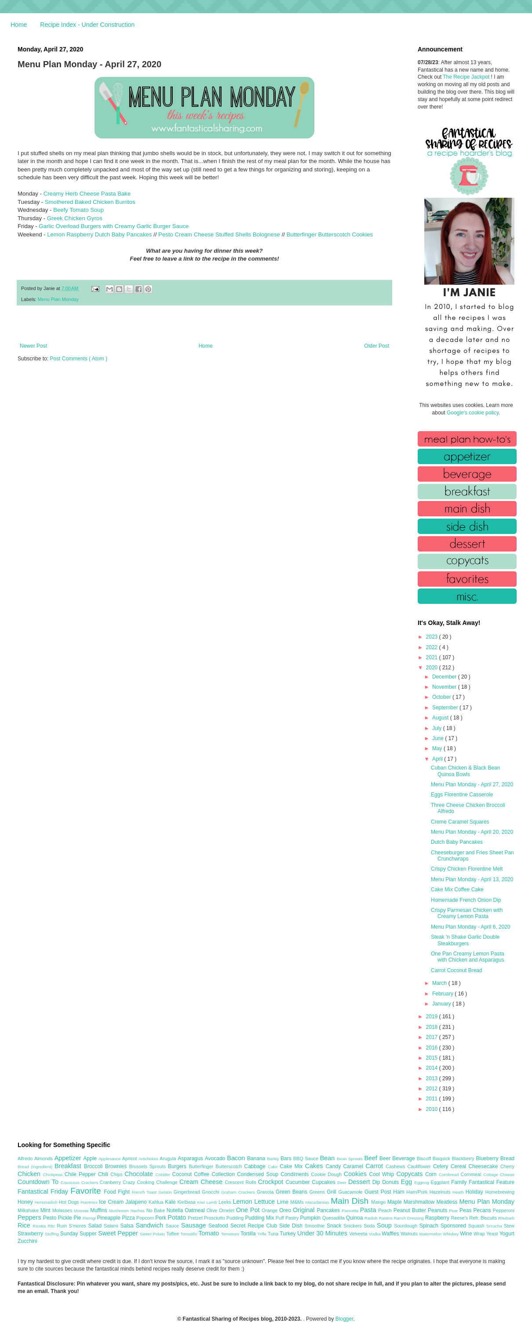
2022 (432, 647)
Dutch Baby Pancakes (457, 842)
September (445, 707)
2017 (432, 1037)
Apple (90, 1158)
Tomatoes (230, 1233)
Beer (385, 1158)
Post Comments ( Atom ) (78, 359)
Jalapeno (137, 1202)
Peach (385, 1210)
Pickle (65, 1218)
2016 (432, 1048)
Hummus (89, 1202)
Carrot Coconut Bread (456, 970)
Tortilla (248, 1234)
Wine (467, 1234)
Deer (342, 1182)
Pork (161, 1218)
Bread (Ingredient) (36, 1166)
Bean (328, 1158)
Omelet (227, 1210)
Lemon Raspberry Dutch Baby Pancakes (99, 234)
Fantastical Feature (491, 1182)
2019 (432, 1016)
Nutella (176, 1210)
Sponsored (454, 1226)
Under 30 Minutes (323, 1233)
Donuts (391, 1182)
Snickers (353, 1225)
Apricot (130, 1158)
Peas (466, 1210)
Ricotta (40, 1226)
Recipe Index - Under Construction (87, 24)
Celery (442, 1166)
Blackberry (464, 1158)
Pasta (369, 1209)
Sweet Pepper (119, 1233)
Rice (25, 1225)
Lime (283, 1202)
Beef (371, 1158)
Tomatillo (189, 1233)
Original (305, 1209)
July (437, 728)
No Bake (156, 1210)
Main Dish (351, 1201)
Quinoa (355, 1218)
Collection (224, 1174)
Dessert (360, 1181)
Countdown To (39, 1181)
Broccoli (94, 1166)
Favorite (87, 1190)
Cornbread (450, 1174)
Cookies (356, 1173)
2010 (432, 1109)
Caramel (354, 1166)
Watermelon (431, 1233)
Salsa (128, 1226)
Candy (334, 1166)
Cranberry (111, 1182)
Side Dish (292, 1226)
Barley (274, 1158)
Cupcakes (324, 1182)
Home (19, 24)
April (438, 759)
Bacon (237, 1158)
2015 (432, 1058)
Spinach (430, 1226)
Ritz (52, 1226)
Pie (78, 1218)
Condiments (296, 1174)
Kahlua (157, 1202)
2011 (432, 1099)
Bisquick (442, 1158)
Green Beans (293, 1192)
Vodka (375, 1233)
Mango (379, 1202)
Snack (335, 1226)
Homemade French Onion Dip (466, 900)
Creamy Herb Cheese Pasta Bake (87, 193)
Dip (377, 1182)
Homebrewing (499, 1192)
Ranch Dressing (409, 1218)
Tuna (274, 1233)
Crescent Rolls (241, 1182)
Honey (26, 1202)
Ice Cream (112, 1202)
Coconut (183, 1174)
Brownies (117, 1166)
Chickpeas (54, 1174)
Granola (266, 1192)
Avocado (216, 1158)
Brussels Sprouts (148, 1166)
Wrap (480, 1233)
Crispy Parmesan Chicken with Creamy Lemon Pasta (467, 913)
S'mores (78, 1225)
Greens (318, 1192)
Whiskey (451, 1233)
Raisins (386, 1218)
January (442, 1004)
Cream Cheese (202, 1181)
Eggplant (440, 1182)
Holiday (475, 1192)
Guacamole (351, 1192)
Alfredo (26, 1158)
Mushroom (120, 1210)
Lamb (213, 1202)
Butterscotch (229, 1166)
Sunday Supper (79, 1234)
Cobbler (164, 1174)
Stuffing (52, 1233)
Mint (46, 1210)
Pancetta (351, 1210)
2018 (432, 1027)
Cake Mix (292, 1166)
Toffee (173, 1233)
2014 (432, 1068)
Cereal (460, 1166)
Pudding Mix (260, 1218)
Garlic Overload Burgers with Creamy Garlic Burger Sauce (114, 226)
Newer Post (33, 346)
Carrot (375, 1165)
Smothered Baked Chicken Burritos (90, 202)
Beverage (404, 1158)
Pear (454, 1210)
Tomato (209, 1233)
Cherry (507, 1166)
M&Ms (297, 1202)
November (445, 687)
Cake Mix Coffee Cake (457, 889)
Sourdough (406, 1225)
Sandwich (150, 1225)
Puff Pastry (288, 1217)
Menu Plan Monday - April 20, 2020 (472, 832)
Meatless (448, 1202)
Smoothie (316, 1225)
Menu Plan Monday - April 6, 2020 (470, 927)
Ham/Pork (417, 1192)
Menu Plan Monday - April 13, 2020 (472, 879)
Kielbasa (187, 1202)
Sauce (173, 1225)
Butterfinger (202, 1166)
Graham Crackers (239, 1192)
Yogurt (506, 1234)
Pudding (235, 1217)
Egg (408, 1181)
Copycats (410, 1173)
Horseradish (47, 1202)
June (438, 738)
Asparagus (191, 1158)
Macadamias (318, 1202)
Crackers (90, 1182)
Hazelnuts (441, 1192)
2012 (432, 1089)
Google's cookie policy (473, 413)
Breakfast (69, 1165)
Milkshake (29, 1210)
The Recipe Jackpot (467, 77)
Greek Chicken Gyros (74, 218)
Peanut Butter (411, 1210)
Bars (287, 1158)
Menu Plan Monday (58, 299)
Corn (432, 1174)
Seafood (219, 1226)
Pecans (483, 1210)
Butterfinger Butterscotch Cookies (330, 234)
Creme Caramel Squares (460, 822)
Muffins (99, 1210)
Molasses (63, 1210)
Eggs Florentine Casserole (462, 795)
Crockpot (272, 1181)
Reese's (460, 1217)
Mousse (82, 1210)
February (443, 994)
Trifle (262, 1233)
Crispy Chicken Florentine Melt (467, 869)
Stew (509, 1225)
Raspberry (438, 1218)
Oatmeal (196, 1210)
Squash (477, 1225)
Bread (507, 1158)
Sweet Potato (153, 1233)
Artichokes (149, 1158)
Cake (274, 1166)
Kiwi (202, 1202)
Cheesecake (484, 1166)
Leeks (226, 1202)
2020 (432, 668)
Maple (395, 1202)
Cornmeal (472, 1174)
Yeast (492, 1233)
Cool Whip (382, 1174)
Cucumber (298, 1182)
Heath (459, 1192)
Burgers (178, 1166)
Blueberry (488, 1158)
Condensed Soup (259, 1174)
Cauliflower (420, 1166)
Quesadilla (334, 1217)
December (445, 677)
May (438, 748)
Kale (171, 1202)
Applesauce (110, 1158)
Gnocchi (211, 1192)
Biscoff (425, 1158)
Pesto (50, 1218)
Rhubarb (506, 1218)
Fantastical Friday (44, 1191)
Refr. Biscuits (483, 1217)
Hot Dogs (69, 1202)
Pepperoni (503, 1210)
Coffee (202, 1174)
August (441, 718)
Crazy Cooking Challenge (151, 1182)
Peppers (30, 1217)
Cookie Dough (327, 1174)
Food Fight (117, 1192)
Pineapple (109, 1218)
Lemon (243, 1201)
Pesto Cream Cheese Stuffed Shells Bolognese (219, 234)
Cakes (315, 1165)
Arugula (169, 1158)
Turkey (288, 1234)
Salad (96, 1226)
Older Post (376, 346)
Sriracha (495, 1226)
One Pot (249, 1209)
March (440, 983)
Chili (104, 1174)
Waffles (391, 1234)
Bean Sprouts (350, 1158)
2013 (432, 1078)
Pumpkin (311, 1218)
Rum (63, 1225)
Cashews (396, 1166)
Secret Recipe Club (254, 1226)
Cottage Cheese (498, 1174)
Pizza (129, 1218)
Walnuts (410, 1233)
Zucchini (27, 1241)
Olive (213, 1210)
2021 (432, 657)
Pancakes (329, 1210)
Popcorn (145, 1217)
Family (460, 1182)
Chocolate (139, 1173)
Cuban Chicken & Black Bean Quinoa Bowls (465, 771)
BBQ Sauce (306, 1158)
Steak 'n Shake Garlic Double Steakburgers (465, 940)
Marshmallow (420, 1202)
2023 (432, 637)
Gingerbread (188, 1192)
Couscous (71, 1182)
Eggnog (423, 1182)
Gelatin (165, 1192)
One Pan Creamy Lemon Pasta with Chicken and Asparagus (467, 957)
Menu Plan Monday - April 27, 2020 (472, 784)
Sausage (194, 1225)
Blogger (344, 1319)
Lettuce (265, 1201)
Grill (332, 1192)
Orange (270, 1210)
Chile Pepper (81, 1174)
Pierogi (90, 1218)
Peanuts (438, 1210)
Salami (112, 1225)
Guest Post (378, 1192)
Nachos (138, 1210)
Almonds (44, 1158)
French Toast (145, 1192)
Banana (257, 1158)
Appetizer (69, 1158)
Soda (370, 1225)
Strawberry (31, 1234)
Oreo (286, 1210)
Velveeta (359, 1233)
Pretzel (196, 1217)
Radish (371, 1218)
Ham (399, 1192)
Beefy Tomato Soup (78, 210)
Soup (385, 1225)
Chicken (30, 1173)
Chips (117, 1174)
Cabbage (256, 1166)
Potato (178, 1217)
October (442, 697)
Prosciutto (215, 1217)
